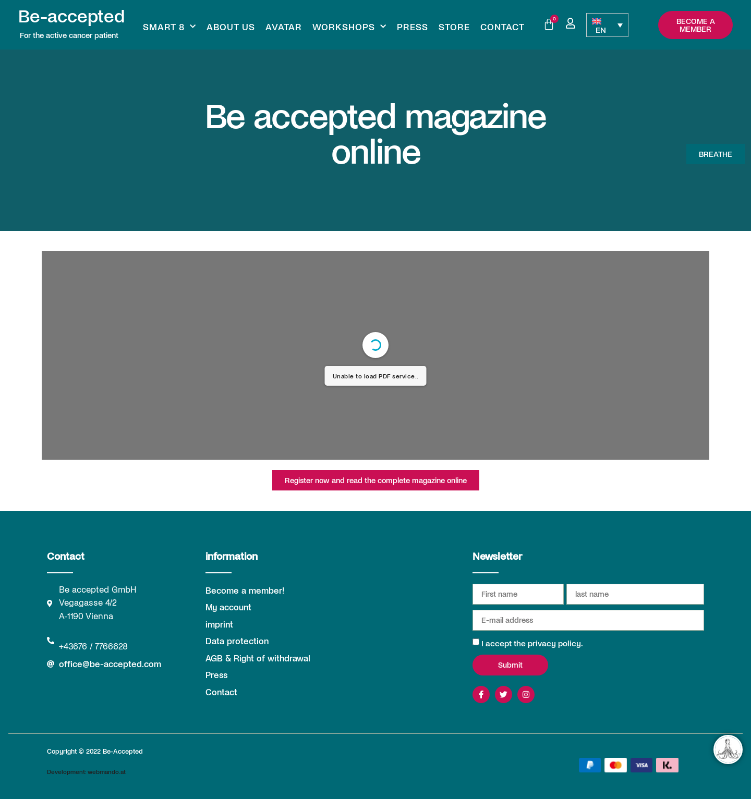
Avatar (283, 26)
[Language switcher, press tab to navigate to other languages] (607, 25)
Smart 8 (169, 26)
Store (454, 26)
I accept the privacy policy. (532, 643)
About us (231, 26)
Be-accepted (71, 15)
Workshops (349, 26)
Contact (502, 26)
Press (412, 26)
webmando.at (107, 771)
